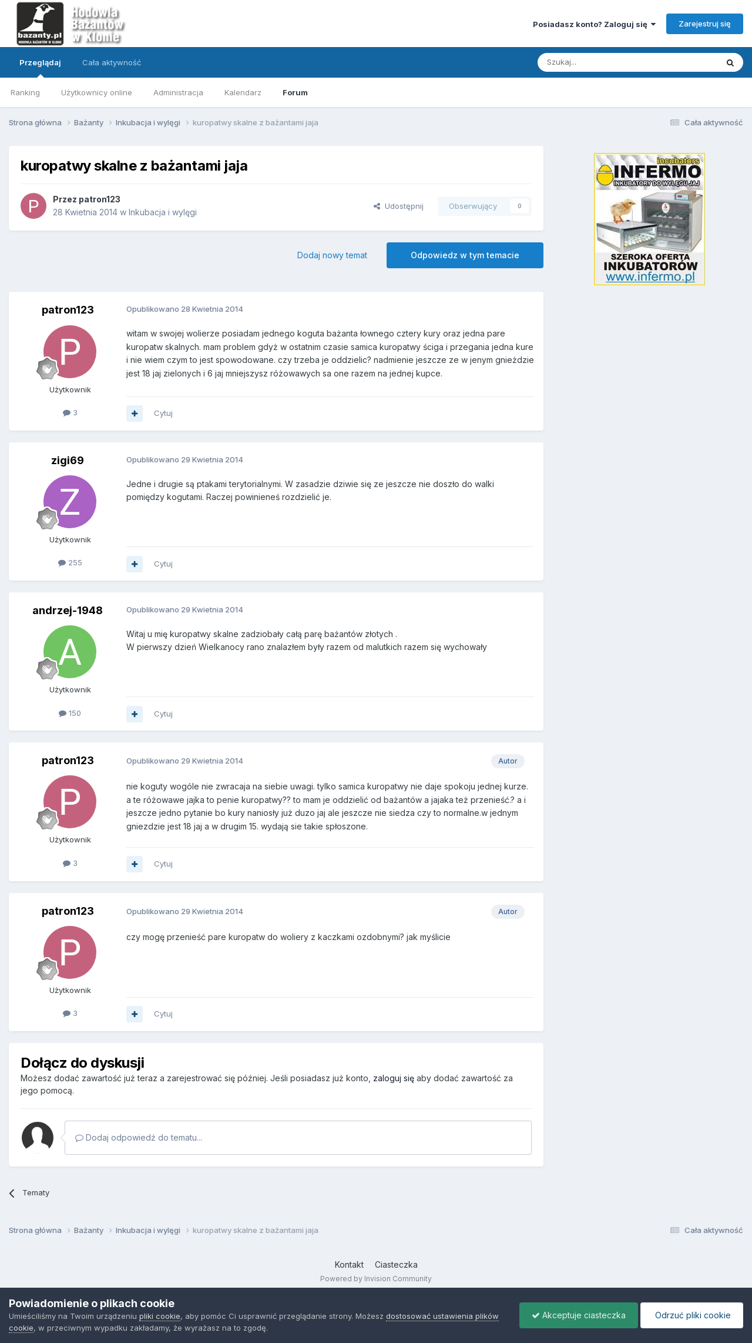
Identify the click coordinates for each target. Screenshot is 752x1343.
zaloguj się (393, 1078)
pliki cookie (159, 1316)
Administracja (178, 92)
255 (70, 562)
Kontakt (349, 1264)
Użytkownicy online (96, 92)
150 (70, 713)
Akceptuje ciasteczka (579, 1315)
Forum (295, 92)
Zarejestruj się (705, 23)
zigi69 (67, 460)
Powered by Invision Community (376, 1278)
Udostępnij (399, 206)
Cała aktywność (111, 62)
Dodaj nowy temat (332, 255)
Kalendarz (242, 92)
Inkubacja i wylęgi (163, 212)
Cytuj (163, 413)
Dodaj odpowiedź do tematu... (138, 1137)
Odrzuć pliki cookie (692, 1315)
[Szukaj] (598, 62)
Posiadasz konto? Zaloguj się (594, 24)
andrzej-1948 (67, 610)
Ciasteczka (396, 1264)
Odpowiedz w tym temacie (465, 255)
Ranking (25, 92)
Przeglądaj (40, 68)
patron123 (99, 199)
